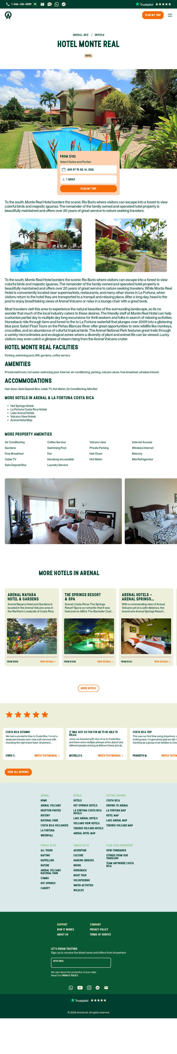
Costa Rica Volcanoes (55, 825)
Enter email (58, 961)
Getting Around (116, 795)
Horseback (80, 870)
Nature (45, 865)
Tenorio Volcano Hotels (88, 828)
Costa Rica (113, 800)
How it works (65, 929)
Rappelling (47, 860)
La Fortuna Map (116, 810)
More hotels (88, 688)
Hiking (77, 865)
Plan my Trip (88, 188)
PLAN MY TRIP (153, 15)
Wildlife (79, 890)
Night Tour (80, 875)
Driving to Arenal (117, 805)
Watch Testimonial (47, 755)
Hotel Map (112, 815)
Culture (78, 855)
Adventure (80, 850)
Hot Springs (48, 883)
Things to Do (48, 845)
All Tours (47, 850)
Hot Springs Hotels (22, 406)
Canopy (45, 888)
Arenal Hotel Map (21, 420)
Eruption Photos (51, 810)
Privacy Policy (70, 975)
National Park (49, 820)
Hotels (78, 795)
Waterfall (47, 835)
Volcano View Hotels (23, 416)
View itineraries (116, 850)
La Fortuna (48, 830)
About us (63, 934)
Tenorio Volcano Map (119, 825)
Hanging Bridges (84, 860)
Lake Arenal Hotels (22, 413)
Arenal (45, 795)
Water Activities (83, 885)
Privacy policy (99, 929)
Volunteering (82, 880)
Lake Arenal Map (116, 820)
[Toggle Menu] (170, 15)
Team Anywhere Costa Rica (120, 865)
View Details (48, 661)
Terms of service (100, 934)
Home (44, 800)
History (45, 815)
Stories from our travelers (117, 857)
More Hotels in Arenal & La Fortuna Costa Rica (49, 397)
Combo (45, 878)
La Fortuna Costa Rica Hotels (29, 409)
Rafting (45, 855)
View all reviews (18, 772)
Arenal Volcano (51, 805)
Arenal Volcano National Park (51, 872)
